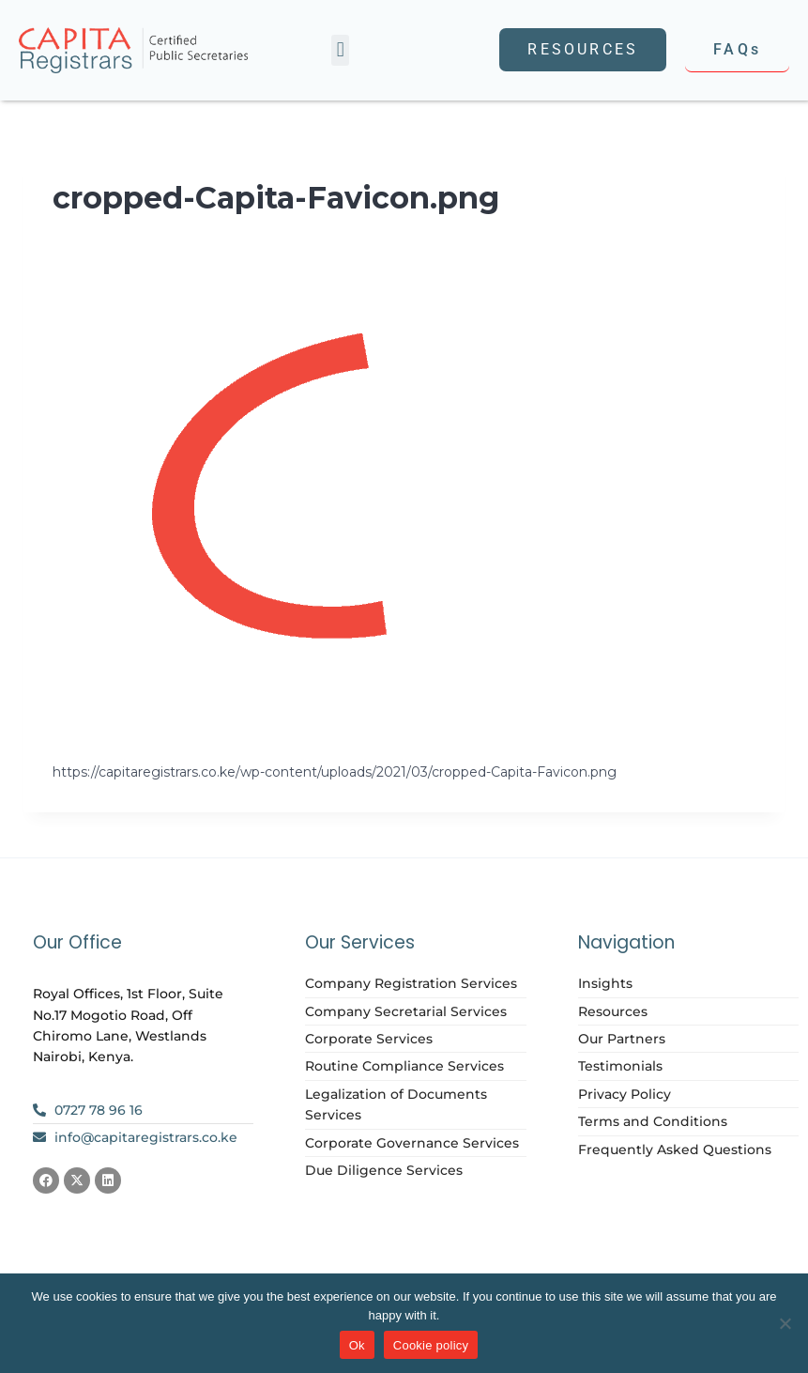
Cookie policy (431, 1345)
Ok (357, 1345)
